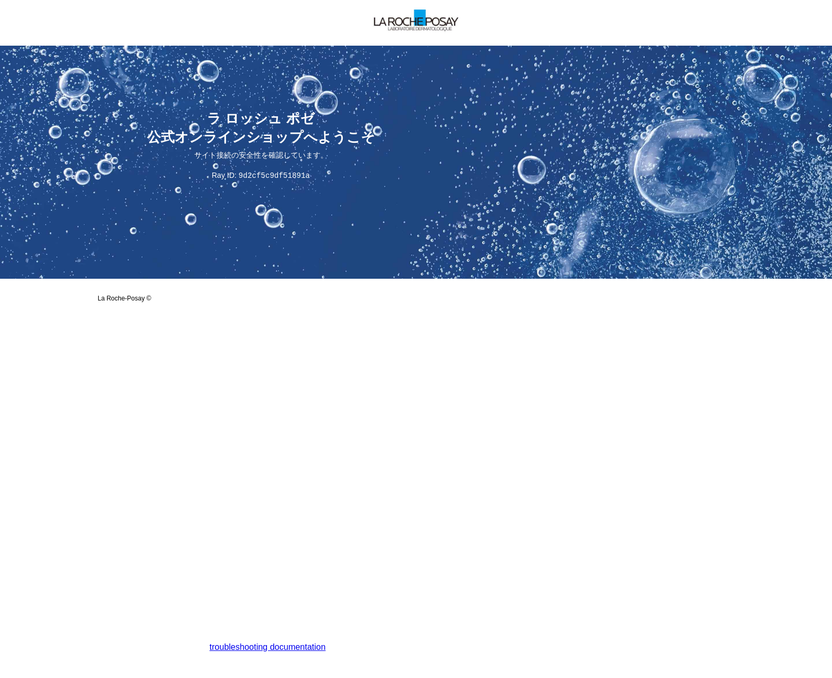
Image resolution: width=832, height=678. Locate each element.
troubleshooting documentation (268, 647)
